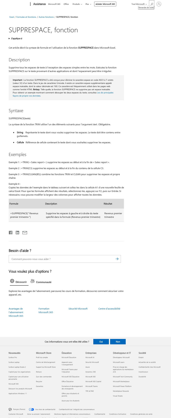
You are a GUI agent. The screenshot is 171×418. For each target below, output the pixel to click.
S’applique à (16, 38)
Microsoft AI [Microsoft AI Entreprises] (90, 357)
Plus (87, 4)
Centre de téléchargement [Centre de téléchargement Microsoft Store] (45, 362)
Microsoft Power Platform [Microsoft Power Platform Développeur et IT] (122, 386)
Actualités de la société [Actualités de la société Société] (147, 362)
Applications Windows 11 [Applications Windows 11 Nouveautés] (18, 393)
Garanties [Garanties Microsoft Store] (39, 386)
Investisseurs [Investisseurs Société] (143, 372)
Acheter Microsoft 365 (105, 4)
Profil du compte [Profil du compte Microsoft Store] (42, 357)
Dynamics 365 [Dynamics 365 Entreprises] (91, 372)
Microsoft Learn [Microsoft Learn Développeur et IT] (118, 362)
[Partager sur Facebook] (11, 232)
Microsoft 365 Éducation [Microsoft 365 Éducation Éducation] (70, 376)
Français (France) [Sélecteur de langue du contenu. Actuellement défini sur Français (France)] (19, 409)
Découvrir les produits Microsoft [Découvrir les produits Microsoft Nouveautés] (20, 388)
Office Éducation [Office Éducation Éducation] (68, 381)
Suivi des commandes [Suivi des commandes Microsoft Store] (44, 376)
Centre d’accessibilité (109, 308)
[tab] (19, 282)
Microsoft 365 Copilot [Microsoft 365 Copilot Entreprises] (93, 381)
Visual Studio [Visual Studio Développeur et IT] (118, 396)
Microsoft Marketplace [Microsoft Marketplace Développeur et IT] (121, 381)
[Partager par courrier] (23, 232)
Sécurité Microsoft (78, 308)
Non (118, 341)
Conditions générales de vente (141, 414)
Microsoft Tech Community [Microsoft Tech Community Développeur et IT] (122, 376)
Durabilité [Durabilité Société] (142, 376)
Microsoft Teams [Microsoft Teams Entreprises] (92, 386)
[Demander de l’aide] (151, 3)
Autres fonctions (46, 16)
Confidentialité (99, 414)
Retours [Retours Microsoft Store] (39, 372)
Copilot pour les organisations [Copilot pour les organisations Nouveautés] (19, 372)
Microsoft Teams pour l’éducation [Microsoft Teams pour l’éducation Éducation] (70, 370)
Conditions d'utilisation (117, 414)
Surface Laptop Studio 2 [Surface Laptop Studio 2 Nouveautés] (17, 367)
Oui (101, 341)
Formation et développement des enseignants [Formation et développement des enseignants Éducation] (72, 387)
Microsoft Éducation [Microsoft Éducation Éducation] (69, 357)
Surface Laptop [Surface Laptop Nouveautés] (14, 362)
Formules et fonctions (26, 16)
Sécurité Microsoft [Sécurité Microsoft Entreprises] (92, 362)
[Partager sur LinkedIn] (16, 232)
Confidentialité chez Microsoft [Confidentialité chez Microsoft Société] (149, 367)
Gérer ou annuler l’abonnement (38, 414)
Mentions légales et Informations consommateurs (72, 414)
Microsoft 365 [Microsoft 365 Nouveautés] (14, 384)
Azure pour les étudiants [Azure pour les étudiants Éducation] (71, 401)
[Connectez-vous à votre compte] (158, 4)
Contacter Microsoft (16, 414)
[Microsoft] (19, 4)
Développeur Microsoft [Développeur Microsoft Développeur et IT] (121, 357)
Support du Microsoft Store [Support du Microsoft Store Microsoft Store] (46, 367)
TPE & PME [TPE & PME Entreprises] (90, 391)
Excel (11, 16)
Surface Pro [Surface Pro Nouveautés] (13, 357)
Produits (76, 4)
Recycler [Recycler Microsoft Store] (39, 381)
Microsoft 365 (54, 4)
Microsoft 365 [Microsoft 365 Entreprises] (91, 376)
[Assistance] (39, 4)
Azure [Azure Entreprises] (88, 367)
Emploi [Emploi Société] (141, 357)
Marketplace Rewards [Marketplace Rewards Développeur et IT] (121, 391)
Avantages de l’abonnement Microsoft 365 (16, 312)
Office (66, 4)
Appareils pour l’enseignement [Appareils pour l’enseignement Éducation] (67, 363)
